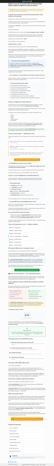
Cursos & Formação (13, 461)
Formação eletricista (13, 462)
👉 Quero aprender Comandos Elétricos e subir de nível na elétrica (27, 419)
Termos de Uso (32, 464)
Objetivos (44, 464)
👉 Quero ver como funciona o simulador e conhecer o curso (27, 270)
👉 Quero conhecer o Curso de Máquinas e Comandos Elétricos (27, 159)
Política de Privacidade (25, 464)
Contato (37, 464)
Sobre (41, 464)
